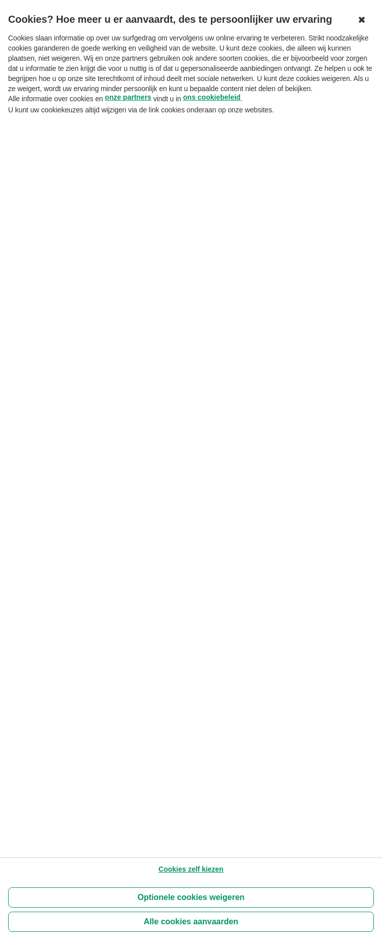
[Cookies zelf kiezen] (190, 869)
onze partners (128, 97)
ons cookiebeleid (212, 97)
